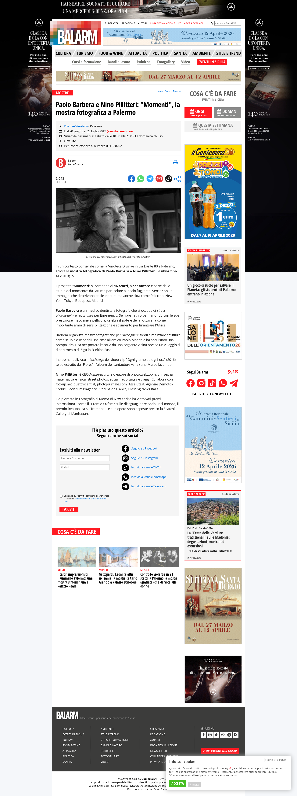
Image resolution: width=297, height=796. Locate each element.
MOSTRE (62, 92)
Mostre (177, 91)
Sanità (67, 761)
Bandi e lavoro (119, 61)
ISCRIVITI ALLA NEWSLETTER (213, 393)
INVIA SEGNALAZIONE (162, 23)
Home (159, 91)
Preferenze (194, 784)
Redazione (195, 301)
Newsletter (158, 751)
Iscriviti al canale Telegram (144, 486)
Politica (68, 756)
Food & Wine (71, 745)
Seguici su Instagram (140, 458)
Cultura (68, 729)
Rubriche (144, 61)
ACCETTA (177, 783)
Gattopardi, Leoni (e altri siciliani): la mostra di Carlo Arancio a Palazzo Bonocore (118, 578)
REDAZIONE (128, 23)
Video (185, 61)
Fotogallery (166, 61)
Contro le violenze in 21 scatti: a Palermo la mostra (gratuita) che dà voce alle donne (159, 580)
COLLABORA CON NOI (190, 23)
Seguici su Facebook (139, 448)
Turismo (68, 740)
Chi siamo (157, 729)
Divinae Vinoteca (76, 126)
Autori (155, 740)
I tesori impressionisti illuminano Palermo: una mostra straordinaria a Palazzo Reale (75, 580)
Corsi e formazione (86, 61)
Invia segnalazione (163, 745)
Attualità (69, 751)
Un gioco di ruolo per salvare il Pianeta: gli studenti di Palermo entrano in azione (211, 290)
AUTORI (142, 23)
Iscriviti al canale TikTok (142, 467)
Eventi (168, 91)
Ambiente (107, 729)
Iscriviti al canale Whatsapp (144, 477)
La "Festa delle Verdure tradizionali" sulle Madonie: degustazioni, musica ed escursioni (208, 539)
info (230, 768)
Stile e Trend (110, 734)
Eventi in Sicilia (73, 734)
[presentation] (89, 481)
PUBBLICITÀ (111, 23)
